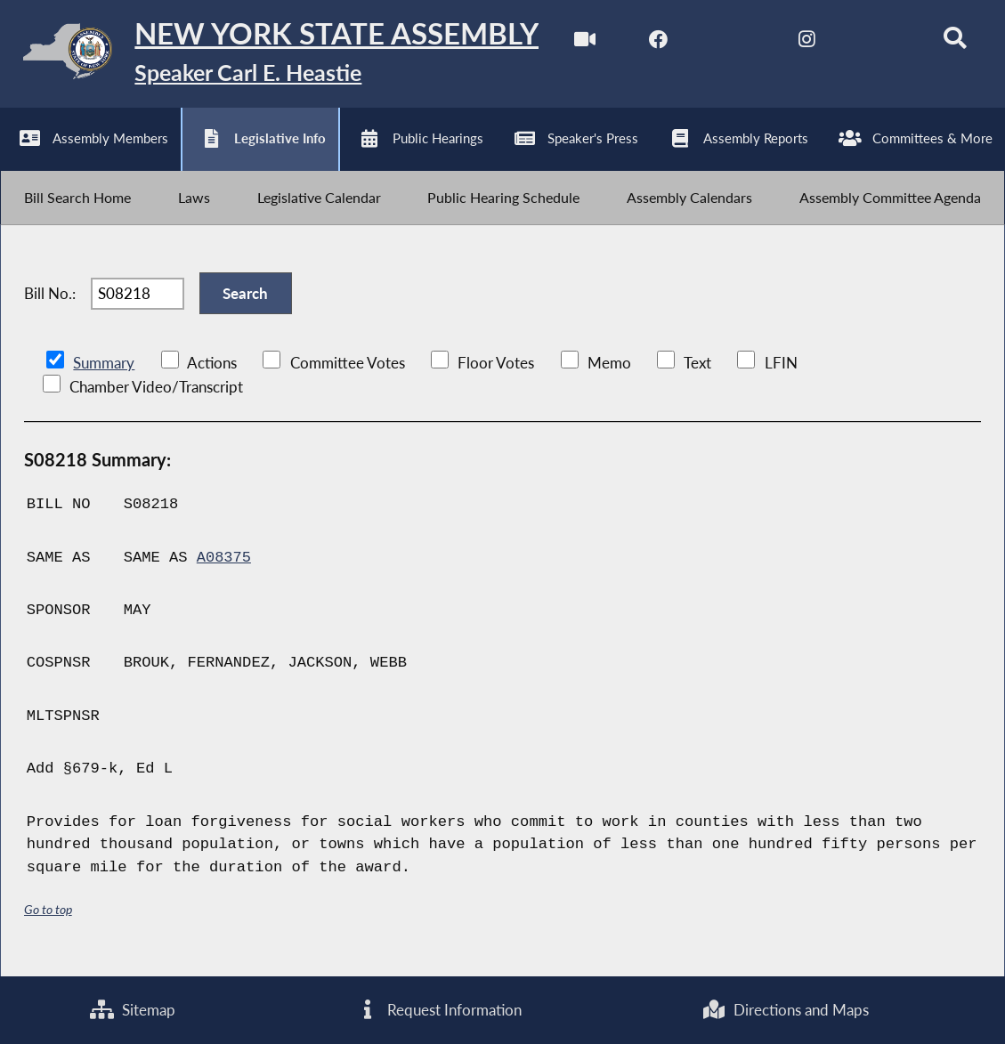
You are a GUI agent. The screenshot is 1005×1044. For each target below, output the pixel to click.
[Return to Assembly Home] (276, 55)
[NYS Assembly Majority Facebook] (653, 43)
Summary (103, 372)
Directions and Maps (786, 1009)
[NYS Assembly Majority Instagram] (802, 43)
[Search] (950, 43)
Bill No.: (50, 301)
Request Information (439, 1009)
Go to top (48, 919)
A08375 (224, 567)
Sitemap (132, 1009)
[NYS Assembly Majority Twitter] (728, 43)
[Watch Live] (579, 43)
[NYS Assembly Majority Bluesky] (876, 43)
